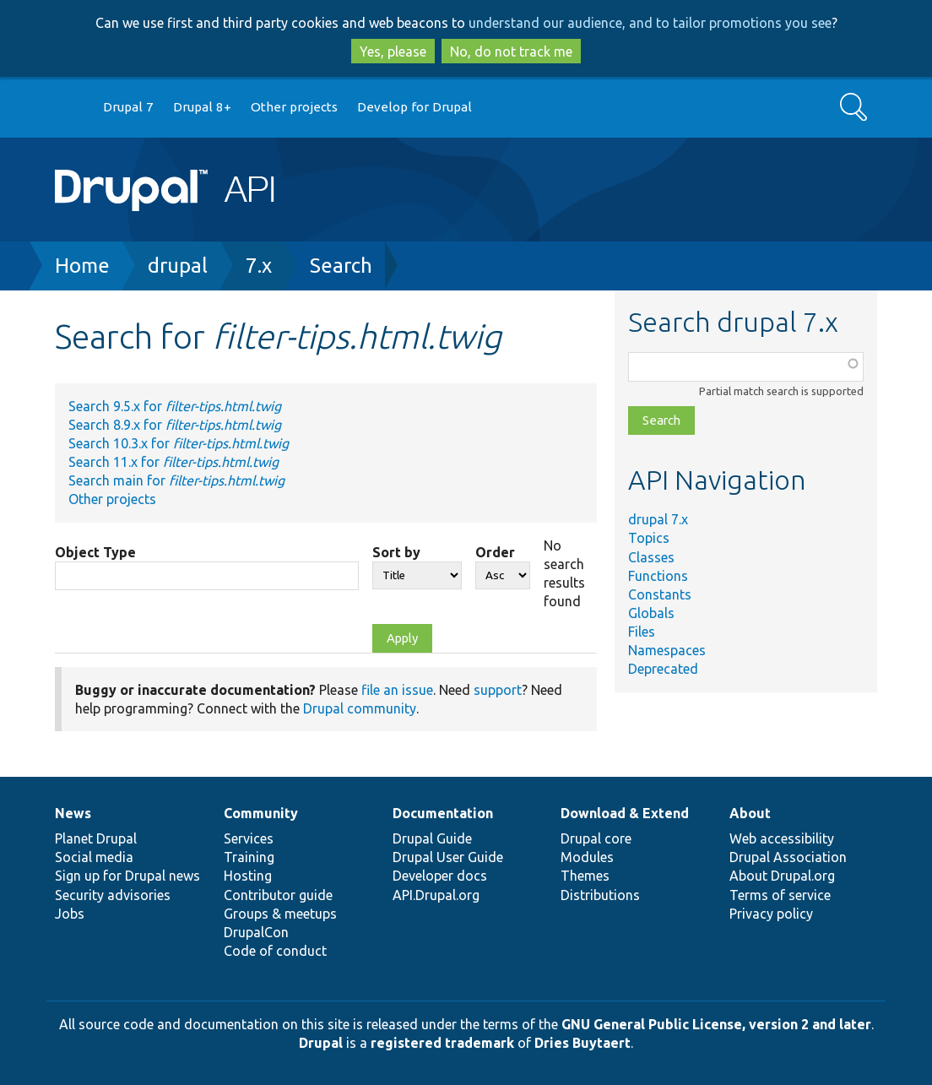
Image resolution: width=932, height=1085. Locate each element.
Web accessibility (781, 838)
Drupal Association (788, 857)
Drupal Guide (432, 838)
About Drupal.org (782, 875)
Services (249, 838)
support (498, 689)
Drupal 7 (128, 107)
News (73, 813)
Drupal (321, 1042)
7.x (259, 265)
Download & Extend (625, 813)
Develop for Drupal (414, 107)
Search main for (176, 480)
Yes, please (393, 51)
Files (641, 631)
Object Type (95, 552)
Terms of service (780, 895)
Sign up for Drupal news (127, 875)
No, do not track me (511, 51)
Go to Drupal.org (71, 107)
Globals (651, 613)
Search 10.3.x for (178, 443)
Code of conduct (275, 950)
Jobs (69, 913)
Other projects (294, 107)
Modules (587, 857)
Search (341, 265)
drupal (178, 265)
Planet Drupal (96, 838)
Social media (94, 857)
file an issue (397, 689)
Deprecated (663, 668)
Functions (658, 575)
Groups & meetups (280, 913)
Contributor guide (278, 895)
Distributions (600, 895)
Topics (648, 537)
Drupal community (359, 708)
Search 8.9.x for (174, 424)
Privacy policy (771, 913)
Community (261, 813)
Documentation (443, 813)
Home (82, 265)
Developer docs (440, 875)
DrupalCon (256, 932)
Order (495, 552)
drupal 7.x (658, 519)
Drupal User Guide (448, 857)
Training (249, 857)
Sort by (396, 552)
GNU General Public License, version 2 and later (716, 1024)
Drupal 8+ (202, 107)
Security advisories (113, 895)
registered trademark (442, 1042)
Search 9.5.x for (174, 406)
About (750, 813)
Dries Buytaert (582, 1042)
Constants (659, 594)
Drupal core (596, 838)
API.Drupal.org (436, 895)
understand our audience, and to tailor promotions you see (650, 22)
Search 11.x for (173, 461)
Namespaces (667, 650)
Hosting (248, 875)
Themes (585, 875)
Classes (651, 557)
